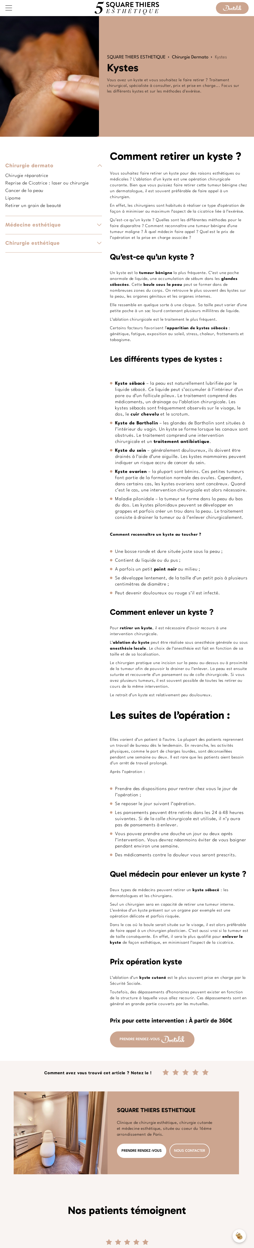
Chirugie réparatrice (26, 175)
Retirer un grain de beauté (33, 205)
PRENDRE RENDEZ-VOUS (152, 1039)
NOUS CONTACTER (189, 1151)
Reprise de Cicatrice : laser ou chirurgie (47, 183)
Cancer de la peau (24, 190)
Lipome (12, 198)
